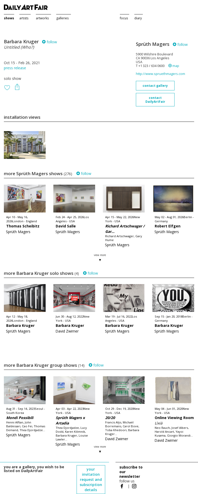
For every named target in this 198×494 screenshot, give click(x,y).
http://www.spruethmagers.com (160, 74)
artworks (42, 18)
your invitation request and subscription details (91, 479)
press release (15, 67)
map (173, 66)
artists (23, 18)
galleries (62, 18)
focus (124, 18)
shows (9, 18)
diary (138, 18)
